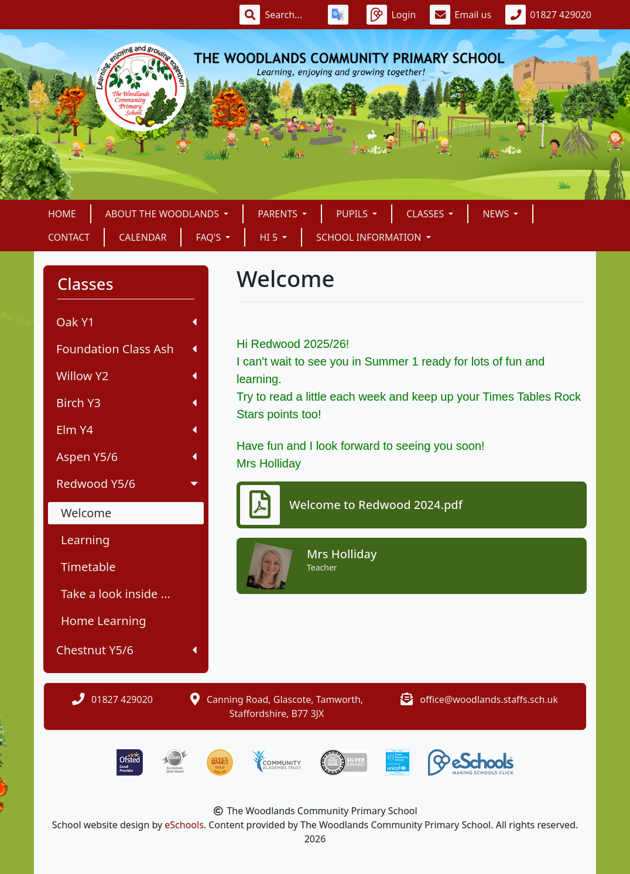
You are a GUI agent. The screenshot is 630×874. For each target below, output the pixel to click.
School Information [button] (369, 237)
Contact (69, 237)
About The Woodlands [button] (163, 213)
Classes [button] (426, 213)
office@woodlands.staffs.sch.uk (489, 699)
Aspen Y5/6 (126, 457)
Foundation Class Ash (126, 349)
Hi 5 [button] (269, 237)
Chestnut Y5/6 (126, 650)
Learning (85, 540)
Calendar (142, 237)
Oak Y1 (126, 322)
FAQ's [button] (209, 237)
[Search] (289, 15)
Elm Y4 (126, 430)
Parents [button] (279, 213)
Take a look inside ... (115, 594)
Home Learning (103, 621)
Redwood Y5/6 (128, 483)
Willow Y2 (126, 376)
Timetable (88, 567)
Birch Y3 (126, 403)
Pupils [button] (353, 213)
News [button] (496, 213)
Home (62, 213)
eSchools (184, 824)
